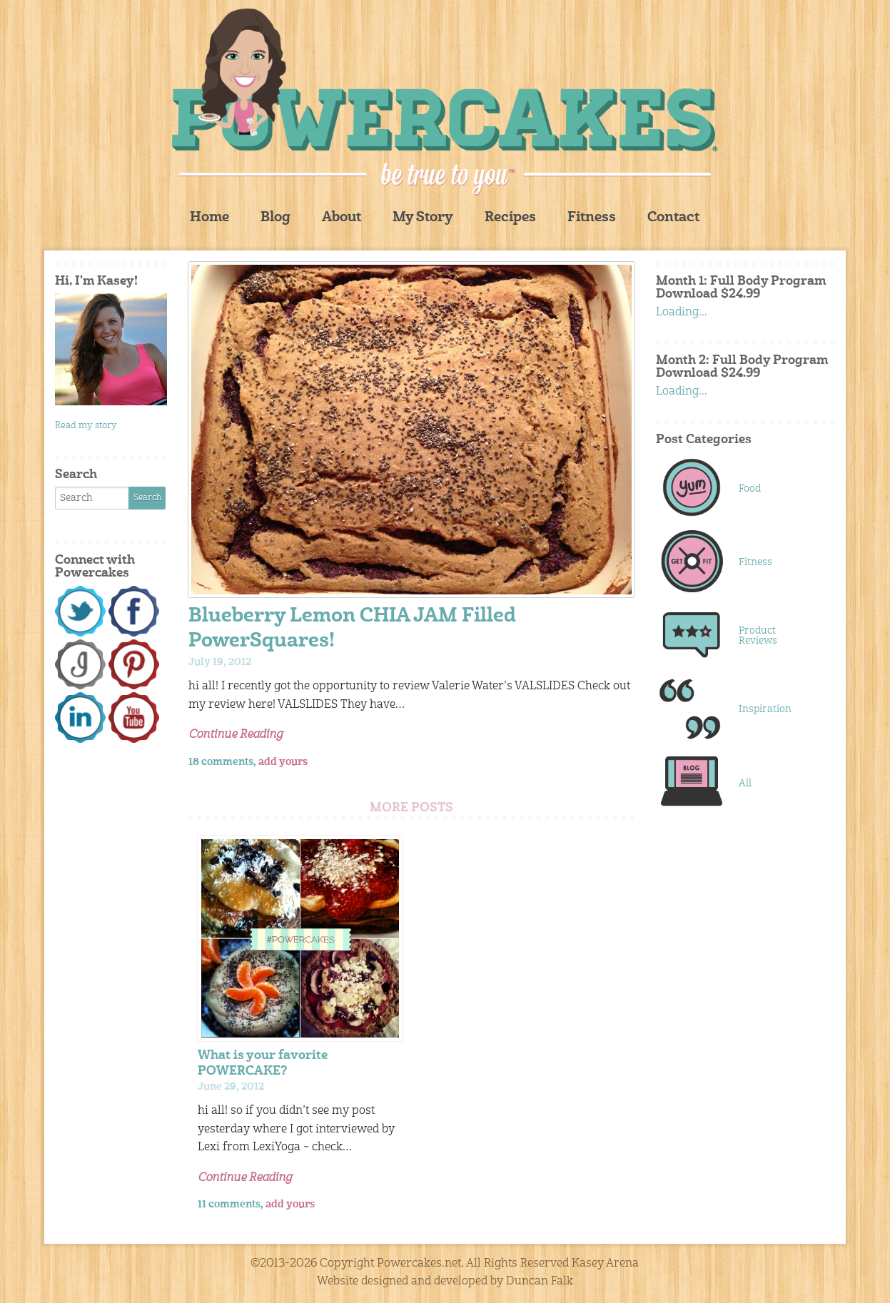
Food (750, 489)
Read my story (86, 425)
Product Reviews (758, 636)
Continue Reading (235, 735)
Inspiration (765, 709)
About (341, 218)
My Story (423, 218)
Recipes (510, 218)
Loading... (681, 312)
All (745, 784)
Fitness (591, 218)
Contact (673, 218)
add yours (283, 762)
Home (209, 218)
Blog (275, 218)
